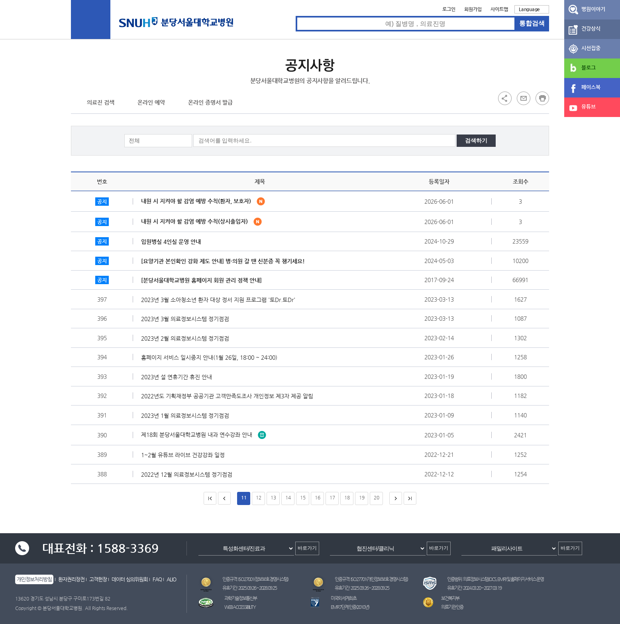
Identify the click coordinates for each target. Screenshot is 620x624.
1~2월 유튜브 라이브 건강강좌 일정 (185, 455)
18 (347, 497)
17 (332, 497)
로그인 (448, 9)
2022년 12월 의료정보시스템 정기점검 (188, 474)
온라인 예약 (151, 102)
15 (303, 497)
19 (362, 497)
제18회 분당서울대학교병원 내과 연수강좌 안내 (203, 434)
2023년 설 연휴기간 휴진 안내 (178, 377)
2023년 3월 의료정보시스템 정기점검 (187, 319)
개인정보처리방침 (34, 579)
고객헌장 (98, 579)
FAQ (157, 579)
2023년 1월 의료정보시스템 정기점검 (187, 415)
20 (376, 497)
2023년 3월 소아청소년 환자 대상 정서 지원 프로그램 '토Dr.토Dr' (220, 299)
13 (273, 497)
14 (288, 497)
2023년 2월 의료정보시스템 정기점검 (187, 338)
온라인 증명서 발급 (210, 102)
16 (317, 497)
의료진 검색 (100, 102)
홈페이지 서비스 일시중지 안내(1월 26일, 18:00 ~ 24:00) (211, 357)
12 (258, 497)
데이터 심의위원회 (130, 579)
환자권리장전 (71, 579)
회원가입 (473, 9)
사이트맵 (499, 9)
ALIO (171, 579)
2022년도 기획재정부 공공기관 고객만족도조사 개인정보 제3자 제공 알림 (229, 396)
